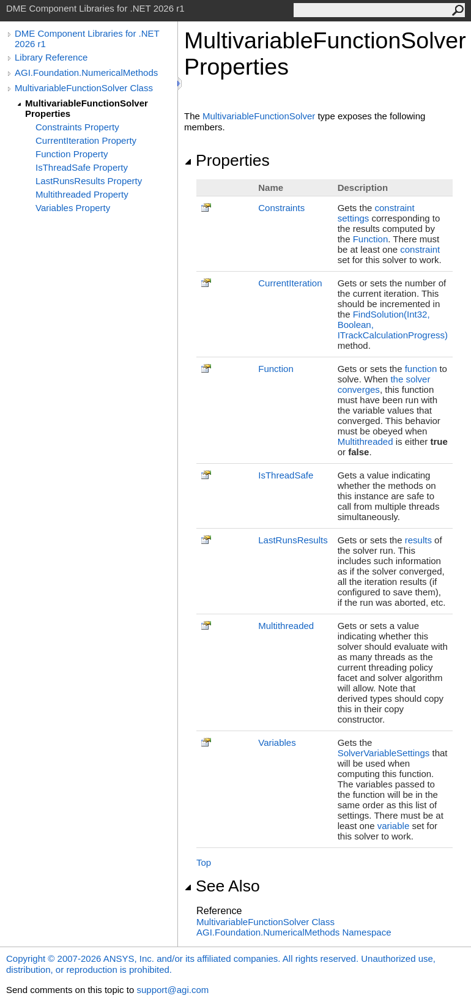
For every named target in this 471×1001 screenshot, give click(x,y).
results (418, 540)
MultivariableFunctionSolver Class (84, 88)
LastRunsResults (292, 540)
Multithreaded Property (81, 194)
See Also (222, 886)
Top (203, 862)
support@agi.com (172, 989)
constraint (420, 249)
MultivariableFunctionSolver (258, 116)
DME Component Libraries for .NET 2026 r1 (87, 38)
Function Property (71, 154)
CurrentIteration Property (85, 140)
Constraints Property (77, 127)
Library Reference (51, 57)
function (421, 368)
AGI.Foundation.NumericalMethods (86, 72)
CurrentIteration (290, 283)
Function (370, 239)
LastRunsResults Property (88, 181)
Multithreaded (365, 441)
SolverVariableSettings (384, 753)
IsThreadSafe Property (81, 167)
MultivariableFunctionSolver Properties (86, 108)
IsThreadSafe (285, 475)
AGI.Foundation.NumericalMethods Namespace (293, 932)
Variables (276, 742)
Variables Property (72, 208)
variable (393, 826)
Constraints (281, 208)
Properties (227, 160)
